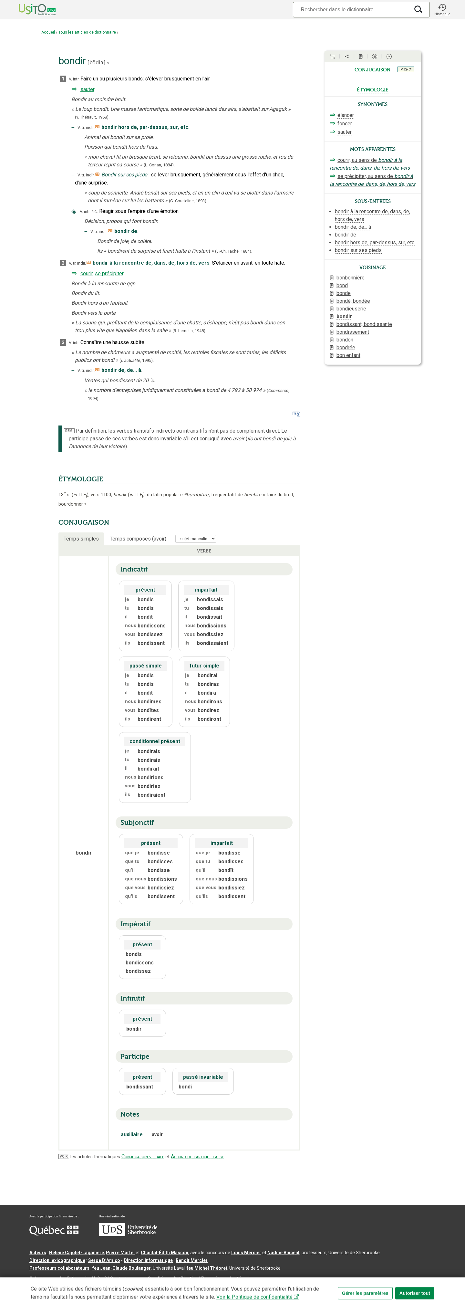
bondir (344, 316)
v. (108, 62)
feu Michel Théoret (207, 1268)
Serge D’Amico (104, 1260)
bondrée (345, 347)
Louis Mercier (246, 1252)
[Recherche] (351, 9)
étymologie (372, 89)
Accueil (48, 32)
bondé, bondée (353, 301)
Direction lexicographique (57, 1260)
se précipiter (109, 273)
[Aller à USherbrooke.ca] (128, 1234)
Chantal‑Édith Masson (164, 1252)
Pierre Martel (120, 1252)
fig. (94, 211)
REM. (69, 431)
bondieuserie (351, 309)
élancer (345, 115)
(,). (136, 360)
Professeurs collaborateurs (59, 1268)
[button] (442, 9)
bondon (344, 340)
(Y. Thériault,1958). (92, 117)
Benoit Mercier (192, 1260)
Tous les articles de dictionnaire (87, 32)
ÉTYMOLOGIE (80, 479)
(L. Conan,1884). (159, 165)
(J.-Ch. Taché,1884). (233, 251)
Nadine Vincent (283, 1252)
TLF (80, 495)
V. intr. (74, 79)
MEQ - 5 (405, 69)
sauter (87, 89)
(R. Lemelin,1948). (189, 330)
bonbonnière (350, 278)
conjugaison (373, 69)
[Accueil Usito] (30, 9)
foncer (344, 124)
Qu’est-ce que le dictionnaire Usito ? (68, 1278)
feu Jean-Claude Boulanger (121, 1268)
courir (86, 273)
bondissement (352, 332)
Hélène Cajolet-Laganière (76, 1252)
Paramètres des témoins (228, 1278)
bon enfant (348, 355)
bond (342, 285)
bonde (343, 293)
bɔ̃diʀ (96, 62)
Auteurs (37, 1252)
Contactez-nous (127, 1278)
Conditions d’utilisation (173, 1278)
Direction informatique (148, 1260)
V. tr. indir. (86, 127)
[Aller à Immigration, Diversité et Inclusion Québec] (53, 1233)
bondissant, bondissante (364, 324)
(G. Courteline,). (188, 200)
